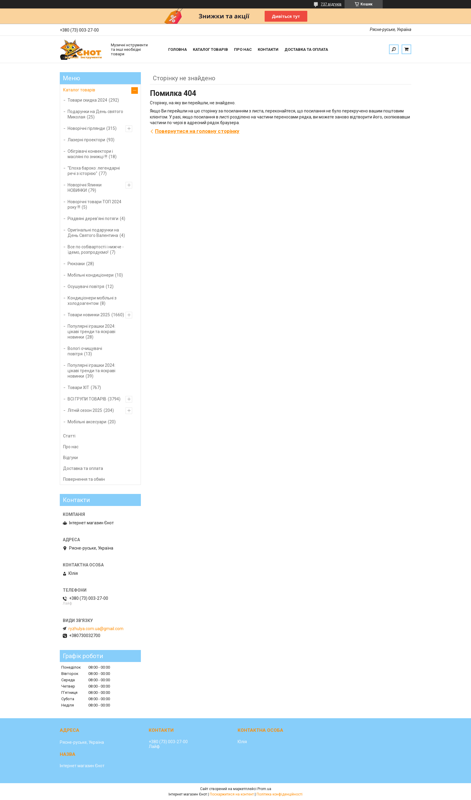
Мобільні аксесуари (87, 421)
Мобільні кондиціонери (91, 275)
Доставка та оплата (306, 49)
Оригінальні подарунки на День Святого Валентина (93, 233)
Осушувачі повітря (86, 286)
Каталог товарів (210, 49)
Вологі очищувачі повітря (85, 351)
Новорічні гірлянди (86, 128)
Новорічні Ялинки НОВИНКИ (85, 187)
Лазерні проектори (86, 139)
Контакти (268, 49)
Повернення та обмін (84, 479)
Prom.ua (264, 789)
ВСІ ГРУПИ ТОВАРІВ (87, 399)
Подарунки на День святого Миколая (95, 114)
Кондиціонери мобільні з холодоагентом (92, 301)
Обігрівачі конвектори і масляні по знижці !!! (90, 154)
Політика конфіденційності (279, 794)
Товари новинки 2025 (89, 314)
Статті (69, 436)
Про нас (243, 49)
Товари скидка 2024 (87, 100)
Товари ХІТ (78, 387)
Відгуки (70, 457)
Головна (177, 49)
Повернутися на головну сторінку (197, 131)
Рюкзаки (76, 263)
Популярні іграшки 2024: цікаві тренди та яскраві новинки (91, 331)
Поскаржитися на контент (232, 794)
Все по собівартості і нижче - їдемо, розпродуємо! (96, 249)
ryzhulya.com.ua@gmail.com (95, 628)
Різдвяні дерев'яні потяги (93, 218)
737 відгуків (331, 4)
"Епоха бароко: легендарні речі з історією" (94, 171)
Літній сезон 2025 (85, 410)
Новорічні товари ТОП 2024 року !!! (94, 204)
